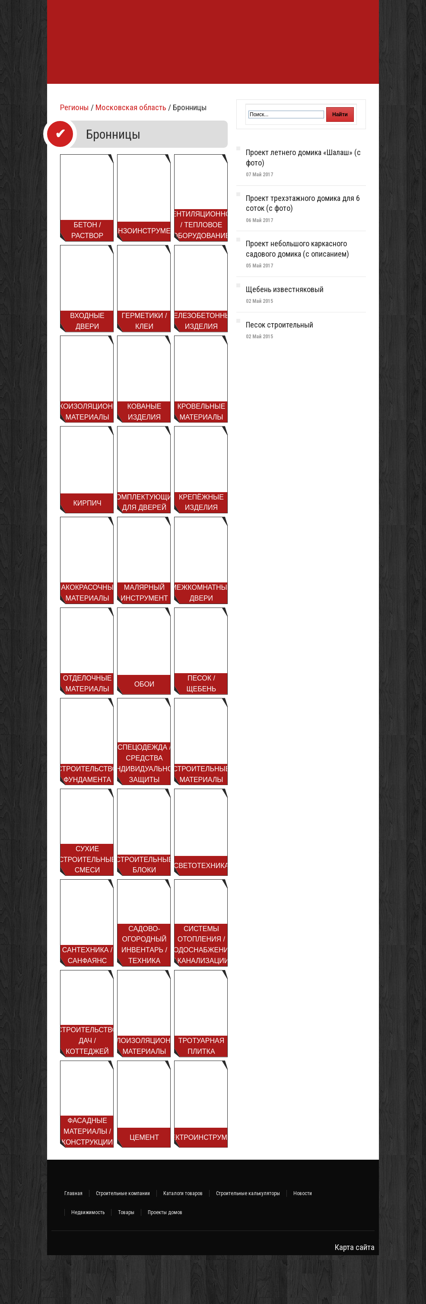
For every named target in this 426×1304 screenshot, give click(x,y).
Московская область (130, 156)
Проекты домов (165, 1261)
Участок (64, 120)
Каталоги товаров (183, 1242)
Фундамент (69, 96)
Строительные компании (123, 1242)
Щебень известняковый (285, 338)
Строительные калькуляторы (248, 1242)
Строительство (116, 96)
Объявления (102, 120)
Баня (213, 96)
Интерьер (344, 96)
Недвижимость (88, 1261)
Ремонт (311, 96)
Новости (302, 1242)
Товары (126, 1261)
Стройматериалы (172, 96)
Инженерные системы (260, 96)
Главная (73, 1242)
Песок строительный (279, 373)
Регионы (74, 156)
